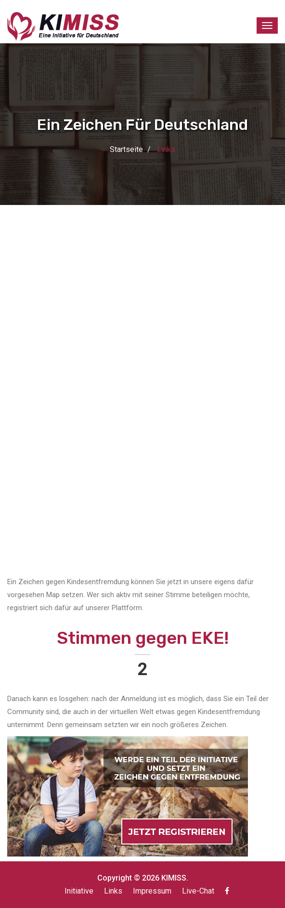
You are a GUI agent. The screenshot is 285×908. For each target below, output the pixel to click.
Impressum (152, 890)
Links (113, 890)
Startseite (126, 149)
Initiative (79, 890)
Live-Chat (198, 890)
